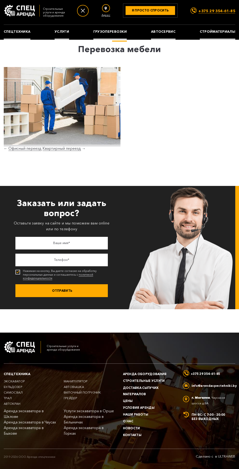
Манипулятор (76, 381)
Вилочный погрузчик (82, 392)
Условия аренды (139, 407)
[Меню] (83, 11)
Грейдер (70, 398)
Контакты (132, 435)
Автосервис (163, 32)
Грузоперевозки (110, 32)
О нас (128, 421)
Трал (8, 398)
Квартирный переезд (61, 148)
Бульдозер (13, 387)
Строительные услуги (144, 381)
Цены (128, 401)
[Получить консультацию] (150, 10)
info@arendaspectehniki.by (214, 385)
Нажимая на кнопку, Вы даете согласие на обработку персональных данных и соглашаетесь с (62, 274)
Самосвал (13, 392)
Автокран (12, 403)
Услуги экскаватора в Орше (89, 411)
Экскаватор (14, 381)
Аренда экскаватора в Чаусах (30, 422)
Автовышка (74, 387)
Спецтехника (17, 32)
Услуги (62, 32)
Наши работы (135, 414)
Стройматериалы (217, 32)
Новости (131, 428)
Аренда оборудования (145, 374)
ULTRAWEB (226, 456)
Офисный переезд (25, 148)
